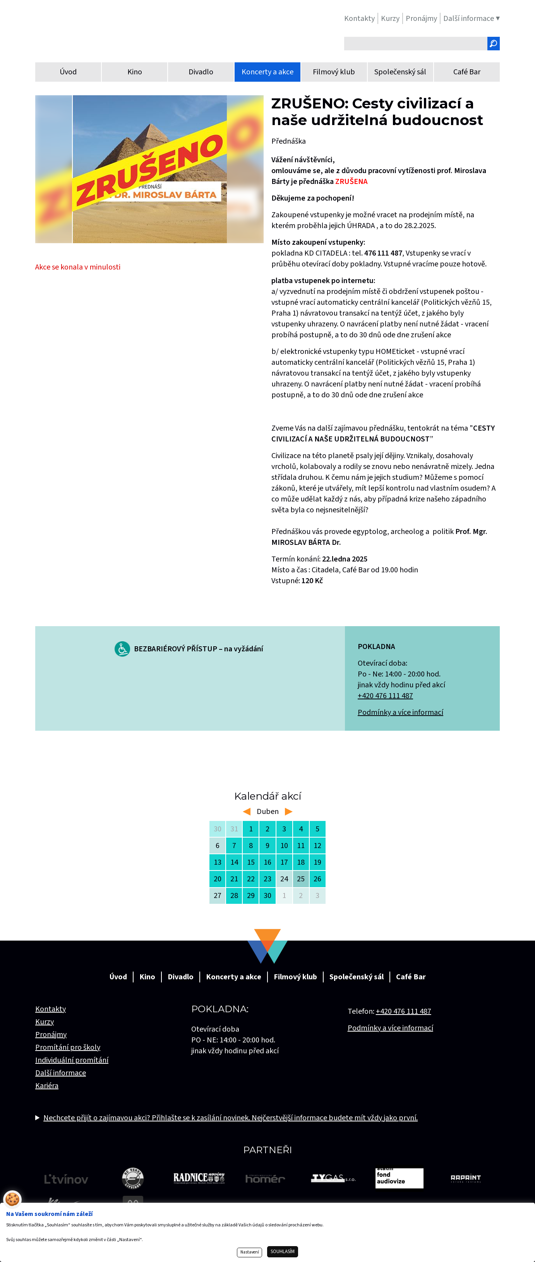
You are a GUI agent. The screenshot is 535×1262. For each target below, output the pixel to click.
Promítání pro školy (67, 1047)
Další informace (60, 1073)
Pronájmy (51, 1034)
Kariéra (46, 1085)
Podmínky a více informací (400, 712)
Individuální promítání (71, 1060)
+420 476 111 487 (385, 695)
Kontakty (50, 1009)
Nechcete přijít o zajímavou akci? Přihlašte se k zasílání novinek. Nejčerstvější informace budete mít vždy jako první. (230, 1118)
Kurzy (44, 1021)
